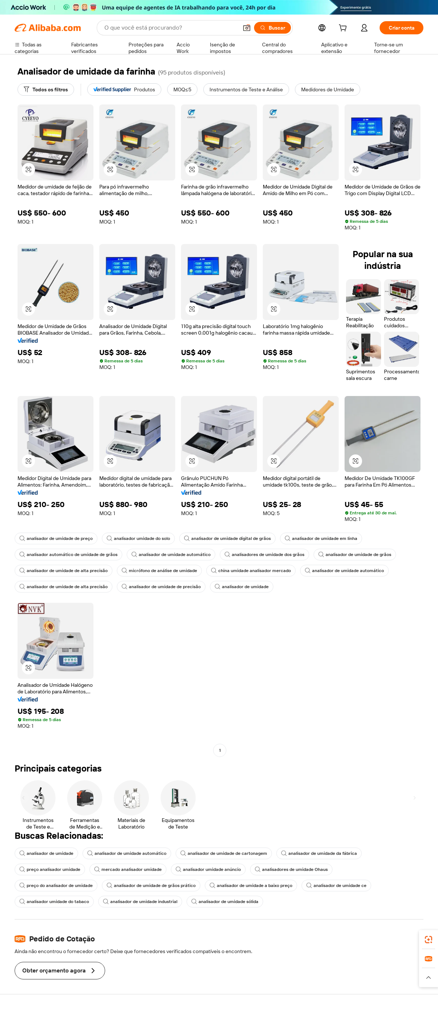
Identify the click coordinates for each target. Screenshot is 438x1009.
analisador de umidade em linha (321, 538)
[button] (246, 27)
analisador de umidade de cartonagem (223, 853)
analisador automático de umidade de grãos (68, 554)
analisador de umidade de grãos (354, 554)
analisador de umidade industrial (140, 902)
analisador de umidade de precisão (161, 587)
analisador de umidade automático (171, 554)
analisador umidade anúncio (208, 869)
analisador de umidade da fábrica (319, 853)
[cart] (344, 29)
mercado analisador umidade (128, 869)
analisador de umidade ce (336, 885)
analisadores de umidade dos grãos (264, 554)
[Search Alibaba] (170, 28)
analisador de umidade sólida (224, 902)
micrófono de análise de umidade (159, 571)
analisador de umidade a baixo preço (251, 885)
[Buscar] (272, 28)
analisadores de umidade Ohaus (291, 869)
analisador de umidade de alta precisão (63, 571)
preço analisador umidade (49, 869)
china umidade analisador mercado (251, 571)
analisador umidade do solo (138, 538)
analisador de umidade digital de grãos (227, 538)
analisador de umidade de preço (56, 538)
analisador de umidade (242, 587)
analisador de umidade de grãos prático (151, 885)
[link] (428, 939)
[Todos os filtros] (46, 89)
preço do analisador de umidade (56, 885)
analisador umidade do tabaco (54, 902)
